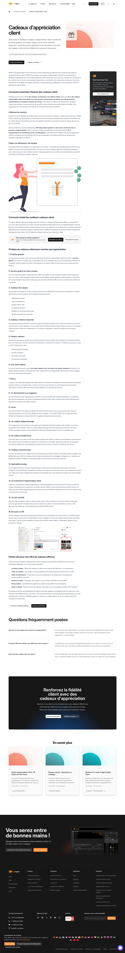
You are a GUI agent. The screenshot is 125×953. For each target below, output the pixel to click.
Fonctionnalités (13, 884)
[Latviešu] (86, 937)
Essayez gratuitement (16, 62)
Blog (74, 875)
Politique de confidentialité (93, 949)
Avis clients (53, 883)
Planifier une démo (35, 62)
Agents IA (33, 4)
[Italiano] (76, 937)
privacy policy (25, 939)
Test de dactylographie (80, 890)
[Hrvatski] (70, 937)
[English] (54, 937)
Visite (10, 891)
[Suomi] (63, 937)
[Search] (85, 3)
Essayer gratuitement (38, 606)
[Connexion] (108, 3)
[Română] (102, 937)
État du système (32, 883)
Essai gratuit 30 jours (72, 239)
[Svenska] (114, 937)
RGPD (105, 949)
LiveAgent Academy (20, 11)
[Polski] (95, 937)
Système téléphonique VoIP (104, 883)
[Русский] (105, 937)
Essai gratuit (93, 4)
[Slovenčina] (108, 937)
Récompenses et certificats (58, 879)
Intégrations (12, 887)
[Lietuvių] (82, 937)
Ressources (53, 4)
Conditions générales (62, 949)
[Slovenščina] (111, 937)
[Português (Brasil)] (98, 937)
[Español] (57, 937)
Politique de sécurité (77, 949)
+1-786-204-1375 (17, 925)
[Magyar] (73, 937)
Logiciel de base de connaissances (106, 875)
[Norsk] (92, 937)
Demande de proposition (35, 890)
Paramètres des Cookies (12, 947)
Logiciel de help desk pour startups (106, 905)
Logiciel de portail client (103, 902)
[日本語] (79, 937)
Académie (76, 883)
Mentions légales (55, 890)
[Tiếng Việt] (74, 940)
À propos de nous (55, 875)
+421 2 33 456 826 (17, 918)
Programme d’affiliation (57, 886)
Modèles (75, 886)
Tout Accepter (9, 944)
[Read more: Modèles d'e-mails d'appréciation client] (99, 771)
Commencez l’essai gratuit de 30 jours (19, 850)
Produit (44, 4)
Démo (103, 4)
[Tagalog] (71, 940)
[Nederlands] (89, 937)
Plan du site (113, 949)
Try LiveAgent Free (103, 94)
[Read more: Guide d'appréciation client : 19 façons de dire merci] (26, 771)
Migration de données (34, 879)
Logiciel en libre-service (103, 886)
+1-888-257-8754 (17, 921)
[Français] (66, 937)
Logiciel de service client (103, 879)
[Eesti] (60, 937)
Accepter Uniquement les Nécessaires (29, 944)
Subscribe (111, 918)
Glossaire (75, 879)
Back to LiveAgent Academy (19, 606)
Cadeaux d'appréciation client (38, 11)
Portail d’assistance (33, 875)
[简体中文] (78, 940)
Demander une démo (55, 239)
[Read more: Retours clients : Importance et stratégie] (62, 771)
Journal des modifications (35, 886)
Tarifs (10, 880)
